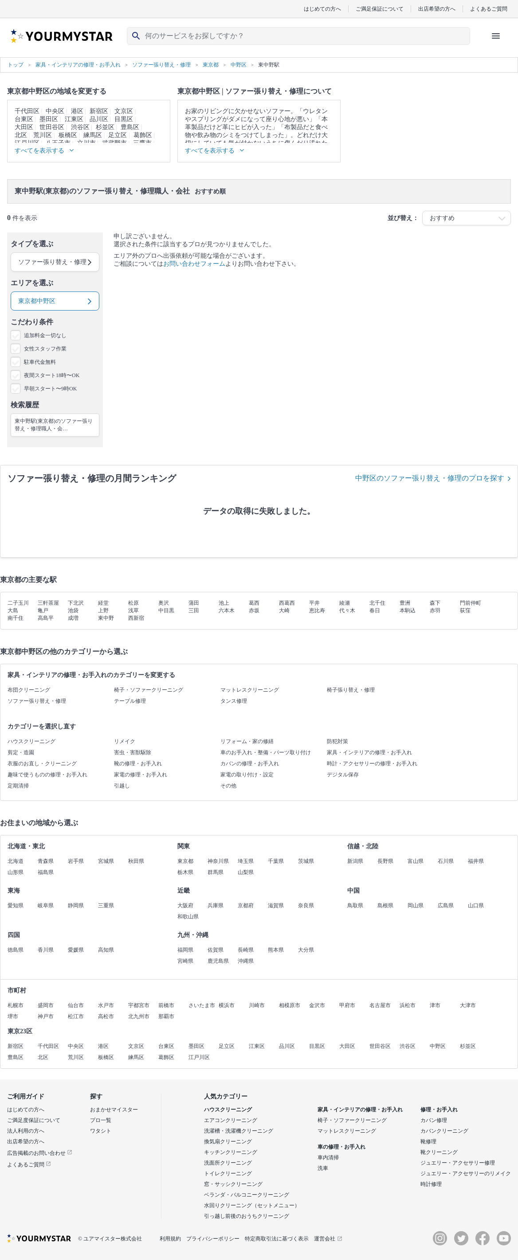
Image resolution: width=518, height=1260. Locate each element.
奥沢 (163, 603)
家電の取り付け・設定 (247, 775)
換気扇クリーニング (228, 1141)
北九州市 (138, 1016)
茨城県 (306, 861)
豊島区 (130, 127)
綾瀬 (344, 603)
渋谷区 (80, 127)
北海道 (16, 861)
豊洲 (405, 603)
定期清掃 (18, 786)
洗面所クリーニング (228, 1163)
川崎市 (257, 1005)
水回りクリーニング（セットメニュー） (252, 1205)
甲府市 (347, 1005)
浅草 (133, 610)
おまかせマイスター (114, 1109)
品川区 (99, 119)
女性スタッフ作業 (45, 349)
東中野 (106, 618)
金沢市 (317, 1005)
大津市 (468, 1005)
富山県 (416, 861)
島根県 (385, 905)
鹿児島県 (218, 961)
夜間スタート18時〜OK (51, 375)
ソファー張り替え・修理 (37, 701)
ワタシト (100, 1131)
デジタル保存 (343, 775)
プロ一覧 (100, 1120)
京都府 (246, 905)
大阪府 (185, 905)
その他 (228, 786)
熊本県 (276, 950)
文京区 (123, 111)
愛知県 (16, 905)
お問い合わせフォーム (194, 263)
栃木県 (185, 872)
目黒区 (123, 119)
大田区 (24, 127)
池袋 (73, 610)
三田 (193, 610)
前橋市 (166, 1005)
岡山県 (416, 905)
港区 (77, 111)
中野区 (438, 1046)
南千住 (16, 618)
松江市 (76, 1016)
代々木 (347, 610)
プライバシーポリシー (212, 1238)
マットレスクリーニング (249, 690)
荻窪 (465, 610)
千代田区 (27, 111)
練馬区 (92, 135)
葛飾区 (142, 135)
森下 (435, 603)
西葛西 (287, 603)
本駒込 (408, 610)
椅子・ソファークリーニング (148, 690)
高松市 (106, 1016)
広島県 (446, 905)
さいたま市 (201, 1005)
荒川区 (42, 135)
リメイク (124, 741)
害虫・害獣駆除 (132, 752)
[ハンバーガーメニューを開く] (495, 36)
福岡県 (185, 950)
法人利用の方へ (25, 1131)
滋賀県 (276, 905)
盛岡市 (46, 1005)
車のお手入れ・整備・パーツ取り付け (265, 752)
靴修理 (428, 1141)
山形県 (16, 872)
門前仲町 (470, 603)
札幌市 (16, 1005)
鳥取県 (355, 905)
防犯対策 (337, 741)
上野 (103, 610)
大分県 (306, 950)
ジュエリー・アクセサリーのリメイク (465, 1173)
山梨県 (246, 872)
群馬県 (216, 872)
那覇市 (166, 1016)
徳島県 (16, 950)
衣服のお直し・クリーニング (42, 763)
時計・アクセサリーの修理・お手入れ (372, 763)
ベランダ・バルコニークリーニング (246, 1195)
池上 (224, 603)
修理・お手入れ (439, 1109)
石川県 (446, 861)
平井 (314, 603)
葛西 (254, 603)
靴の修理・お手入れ (138, 763)
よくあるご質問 (488, 8)
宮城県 (106, 861)
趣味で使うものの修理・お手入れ (47, 775)
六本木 (227, 610)
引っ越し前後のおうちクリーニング (246, 1216)
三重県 (106, 905)
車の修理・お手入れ (341, 1147)
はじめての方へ (322, 8)
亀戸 (43, 610)
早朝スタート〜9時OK (50, 389)
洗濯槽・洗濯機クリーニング (238, 1131)
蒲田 (193, 603)
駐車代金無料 (40, 362)
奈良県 (306, 905)
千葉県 (276, 861)
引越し (122, 786)
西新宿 (136, 618)
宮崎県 (185, 961)
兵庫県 (216, 905)
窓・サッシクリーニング (233, 1184)
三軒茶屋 (48, 603)
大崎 (284, 610)
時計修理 (431, 1184)
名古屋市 (380, 1005)
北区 (21, 135)
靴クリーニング (439, 1152)
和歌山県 (188, 917)
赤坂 (254, 610)
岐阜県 (46, 905)
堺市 (13, 1016)
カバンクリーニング (444, 1131)
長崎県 (246, 950)
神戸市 (46, 1016)
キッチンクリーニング (230, 1152)
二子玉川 (18, 603)
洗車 (323, 1168)
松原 (133, 603)
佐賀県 (216, 950)
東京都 (185, 861)
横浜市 (227, 1005)
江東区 (74, 119)
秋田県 (136, 861)
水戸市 (106, 1005)
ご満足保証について (380, 8)
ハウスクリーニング (31, 741)
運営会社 (328, 1238)
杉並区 (105, 127)
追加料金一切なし (45, 335)
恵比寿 (317, 610)
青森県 (46, 861)
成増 (73, 618)
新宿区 (99, 111)
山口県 (476, 905)
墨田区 (48, 119)
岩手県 (76, 861)
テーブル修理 (130, 701)
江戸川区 (199, 1057)
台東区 (24, 119)
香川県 (46, 950)
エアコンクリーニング (230, 1120)
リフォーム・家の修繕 (247, 741)
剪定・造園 (21, 752)
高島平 (46, 618)
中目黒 (166, 610)
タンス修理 (233, 701)
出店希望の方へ (436, 8)
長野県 (385, 861)
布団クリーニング (29, 690)
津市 (435, 1005)
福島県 (46, 872)
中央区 (55, 111)
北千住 (377, 603)
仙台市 (76, 1005)
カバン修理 (433, 1120)
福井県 (476, 861)
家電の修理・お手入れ (140, 775)
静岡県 (76, 905)
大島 (13, 610)
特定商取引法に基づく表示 (277, 1238)
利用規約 (170, 1238)
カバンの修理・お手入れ (249, 763)
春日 (374, 610)
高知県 (106, 950)
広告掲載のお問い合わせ (39, 1153)
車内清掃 (328, 1157)
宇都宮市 (138, 1005)
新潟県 (355, 861)
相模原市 (289, 1005)
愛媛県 (76, 950)
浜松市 (408, 1005)
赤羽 (435, 610)
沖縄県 (246, 961)
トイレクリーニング (228, 1173)
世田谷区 (51, 127)
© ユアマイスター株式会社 (110, 1238)
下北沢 (76, 603)
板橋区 (68, 135)
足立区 (117, 135)
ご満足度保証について (33, 1120)
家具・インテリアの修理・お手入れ (369, 752)
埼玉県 (246, 861)
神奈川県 (218, 861)
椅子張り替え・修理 (351, 690)
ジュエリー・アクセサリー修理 (457, 1163)
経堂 (103, 603)
